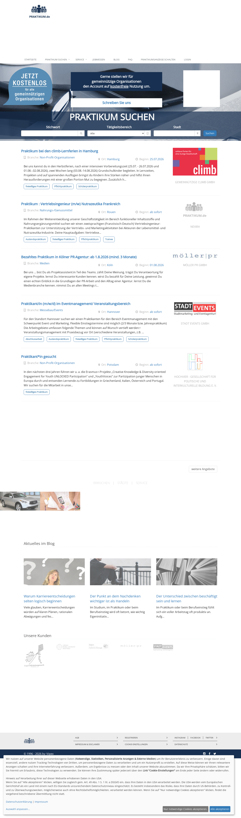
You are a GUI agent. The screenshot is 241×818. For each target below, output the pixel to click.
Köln (110, 265)
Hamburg (113, 159)
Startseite (30, 59)
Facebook (195, 737)
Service (80, 59)
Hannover (113, 312)
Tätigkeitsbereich (119, 127)
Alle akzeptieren (219, 809)
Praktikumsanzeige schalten (158, 59)
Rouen (111, 212)
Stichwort (53, 127)
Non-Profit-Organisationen (57, 157)
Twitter (209, 737)
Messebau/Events (51, 310)
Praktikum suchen (56, 59)
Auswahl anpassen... (18, 809)
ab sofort (156, 212)
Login (187, 59)
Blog (116, 59)
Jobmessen (99, 59)
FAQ (130, 59)
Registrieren (131, 737)
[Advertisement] (137, 27)
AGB (77, 737)
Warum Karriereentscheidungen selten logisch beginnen (49, 598)
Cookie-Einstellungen (136, 744)
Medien (45, 263)
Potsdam (113, 365)
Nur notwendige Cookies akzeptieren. (185, 809)
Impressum (41, 801)
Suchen (210, 133)
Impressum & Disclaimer (87, 744)
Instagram (180, 737)
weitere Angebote (203, 469)
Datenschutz (181, 744)
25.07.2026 (157, 159)
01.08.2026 (157, 265)
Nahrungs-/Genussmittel (56, 210)
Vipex (50, 754)
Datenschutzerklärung (19, 801)
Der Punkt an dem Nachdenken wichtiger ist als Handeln (115, 598)
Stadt (177, 127)
